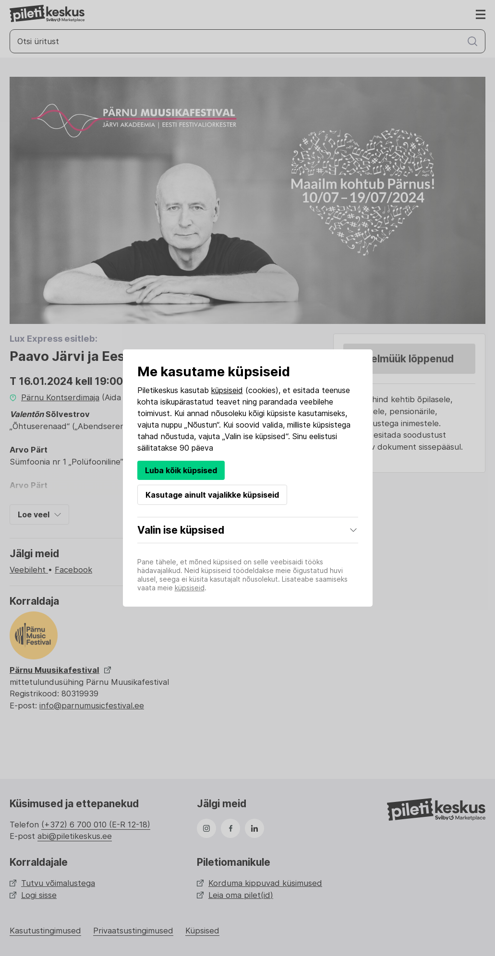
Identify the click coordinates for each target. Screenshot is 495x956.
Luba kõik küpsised (181, 470)
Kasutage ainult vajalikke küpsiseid (212, 495)
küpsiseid (227, 390)
